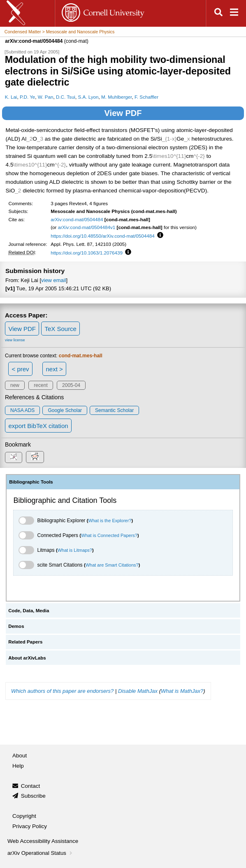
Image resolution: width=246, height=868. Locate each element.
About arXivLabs (27, 657)
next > (54, 369)
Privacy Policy (29, 826)
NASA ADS (22, 410)
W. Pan (45, 97)
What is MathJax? (182, 691)
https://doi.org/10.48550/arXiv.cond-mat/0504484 (103, 235)
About (19, 755)
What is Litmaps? (75, 550)
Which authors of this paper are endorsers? (62, 691)
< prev (20, 369)
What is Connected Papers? (109, 535)
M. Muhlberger (116, 97)
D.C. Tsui (65, 97)
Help (18, 766)
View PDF (123, 113)
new (14, 385)
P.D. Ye (27, 97)
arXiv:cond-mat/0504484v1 (87, 227)
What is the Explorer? (109, 520)
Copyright (24, 816)
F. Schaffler (146, 97)
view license (15, 340)
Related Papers (25, 641)
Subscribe (33, 796)
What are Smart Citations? (112, 564)
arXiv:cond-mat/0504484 (77, 219)
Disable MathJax (138, 691)
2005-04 (71, 385)
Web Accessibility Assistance (42, 841)
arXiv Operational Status (40, 853)
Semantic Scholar (114, 410)
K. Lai (11, 97)
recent (40, 385)
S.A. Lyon (88, 97)
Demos (16, 626)
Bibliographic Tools (31, 481)
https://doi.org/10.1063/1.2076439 (87, 252)
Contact (30, 786)
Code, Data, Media (28, 610)
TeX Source (60, 328)
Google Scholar (65, 410)
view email (53, 280)
